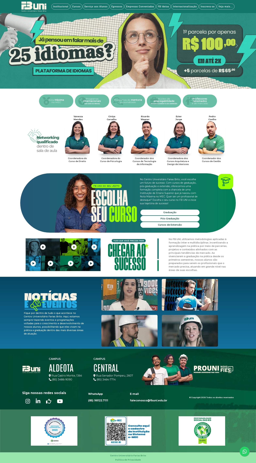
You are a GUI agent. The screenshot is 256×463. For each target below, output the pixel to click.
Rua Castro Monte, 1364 (65, 375)
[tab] (104, 87)
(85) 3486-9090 (60, 379)
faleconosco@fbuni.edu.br (148, 400)
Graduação (169, 212)
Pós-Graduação (169, 218)
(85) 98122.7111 (98, 400)
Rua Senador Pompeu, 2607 (113, 375)
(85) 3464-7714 (104, 379)
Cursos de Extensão (170, 224)
